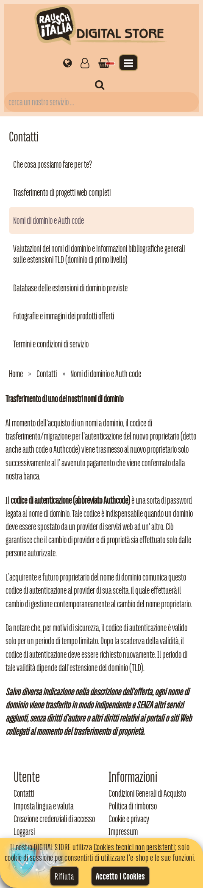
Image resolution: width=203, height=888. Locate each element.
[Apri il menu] (128, 62)
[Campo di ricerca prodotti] (101, 102)
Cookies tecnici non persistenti (134, 847)
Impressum (123, 831)
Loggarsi (24, 831)
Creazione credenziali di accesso (54, 818)
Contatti (46, 373)
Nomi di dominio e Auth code (48, 220)
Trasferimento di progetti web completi (62, 192)
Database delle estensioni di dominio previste (70, 287)
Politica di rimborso (132, 806)
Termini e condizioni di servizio (51, 344)
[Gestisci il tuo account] (85, 62)
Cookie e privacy (128, 818)
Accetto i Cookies (120, 876)
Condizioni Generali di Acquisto (147, 793)
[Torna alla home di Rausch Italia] (101, 26)
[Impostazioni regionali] (67, 62)
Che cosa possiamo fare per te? (52, 164)
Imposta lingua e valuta (43, 806)
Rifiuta (64, 876)
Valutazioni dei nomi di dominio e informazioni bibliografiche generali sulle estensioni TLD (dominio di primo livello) (99, 254)
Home (16, 373)
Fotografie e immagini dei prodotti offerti (63, 315)
